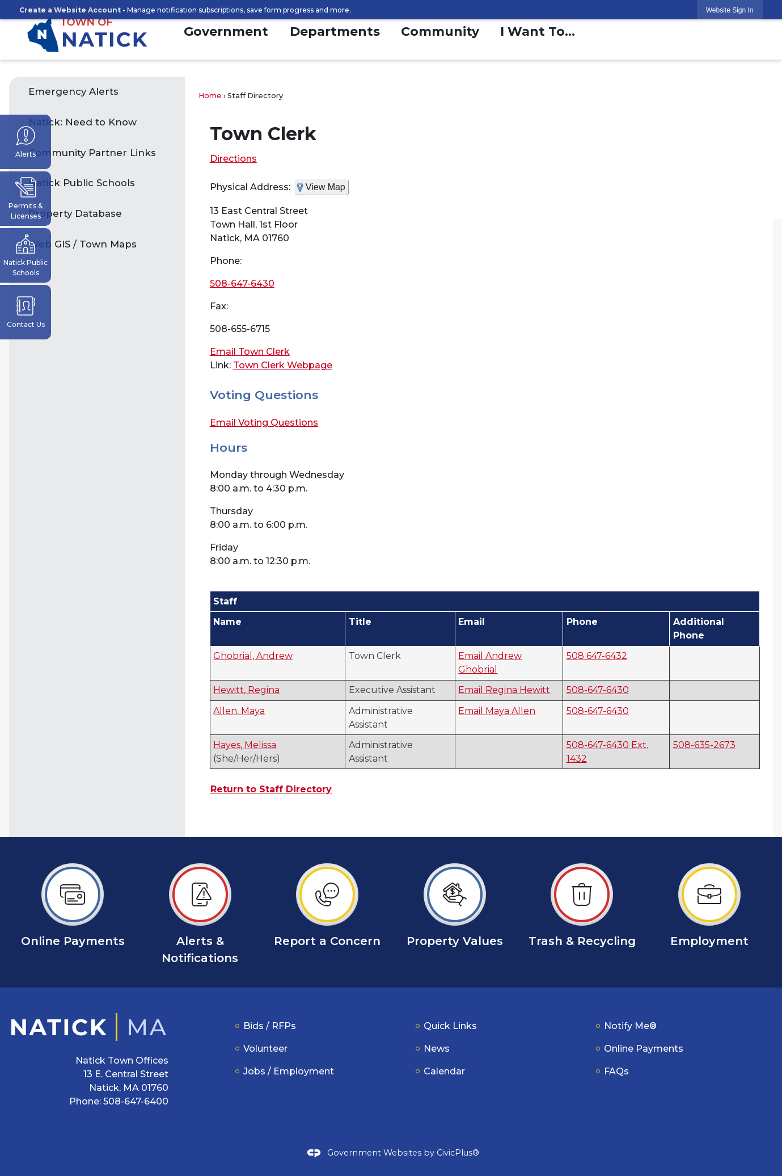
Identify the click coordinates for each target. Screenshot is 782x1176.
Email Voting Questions (264, 422)
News (437, 1048)
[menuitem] (225, 30)
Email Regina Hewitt (504, 689)
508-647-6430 (242, 283)
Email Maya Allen (496, 710)
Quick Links (450, 1025)
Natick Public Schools (81, 182)
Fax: (219, 306)
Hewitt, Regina (246, 689)
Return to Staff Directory (271, 789)
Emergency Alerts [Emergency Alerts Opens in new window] (73, 91)
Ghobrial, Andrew (253, 655)
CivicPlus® (458, 1153)
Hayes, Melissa (244, 745)
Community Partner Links (92, 152)
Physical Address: (250, 187)
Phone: (226, 260)
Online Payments (643, 1048)
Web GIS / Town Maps (82, 244)
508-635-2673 (704, 745)
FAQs (616, 1071)
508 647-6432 (597, 655)
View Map (325, 187)
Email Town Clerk (250, 351)
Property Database (75, 213)
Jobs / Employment (288, 1071)
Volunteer (265, 1048)
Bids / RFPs (269, 1025)
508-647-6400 (135, 1101)
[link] (730, 10)
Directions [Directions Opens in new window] (233, 158)
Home (210, 95)
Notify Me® (630, 1025)
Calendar (444, 1071)
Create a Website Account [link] (70, 10)
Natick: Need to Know (84, 122)
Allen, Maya (239, 710)
